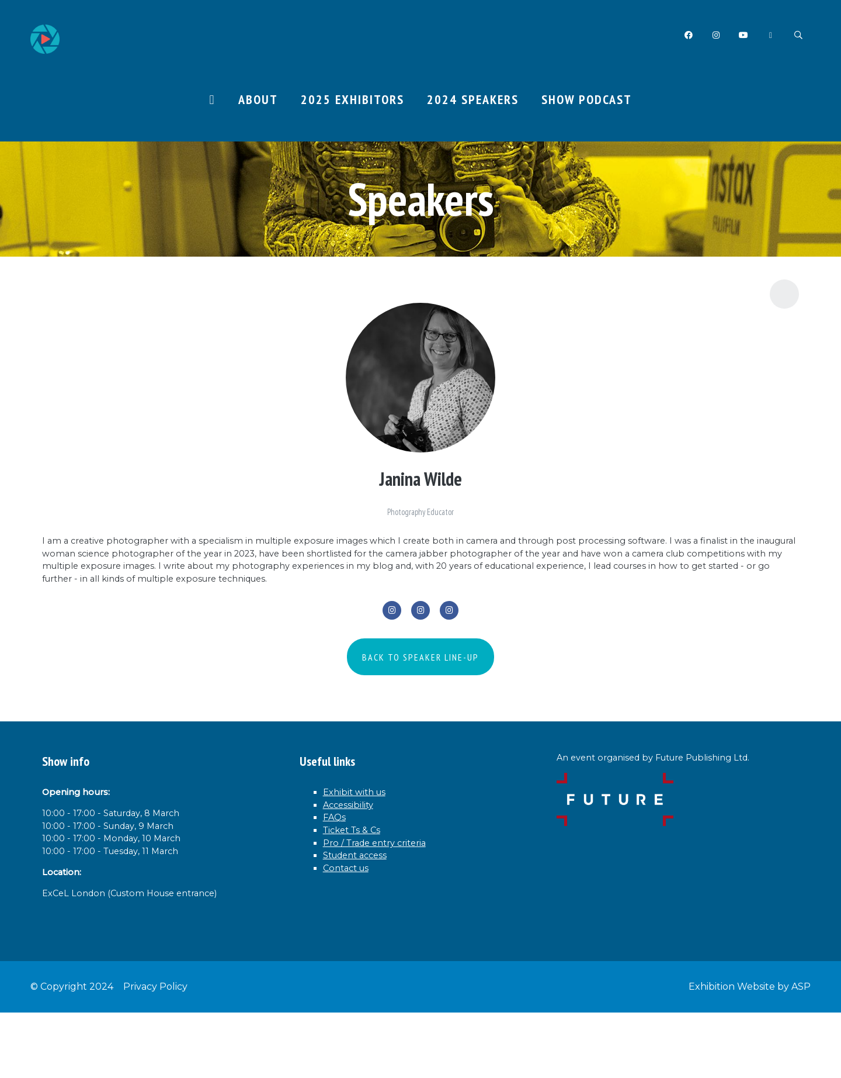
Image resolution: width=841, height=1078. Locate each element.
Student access (363, 910)
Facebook (685, 35)
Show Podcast (586, 100)
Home (212, 101)
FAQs (336, 862)
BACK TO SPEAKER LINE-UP (420, 694)
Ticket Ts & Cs (360, 878)
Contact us (351, 926)
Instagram (714, 35)
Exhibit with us (362, 831)
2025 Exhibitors (352, 100)
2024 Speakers (473, 100)
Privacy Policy (155, 1052)
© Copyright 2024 (71, 1052)
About (258, 100)
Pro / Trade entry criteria (387, 894)
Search (798, 35)
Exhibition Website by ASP (750, 1052)
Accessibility (355, 847)
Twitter (770, 35)
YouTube (742, 35)
